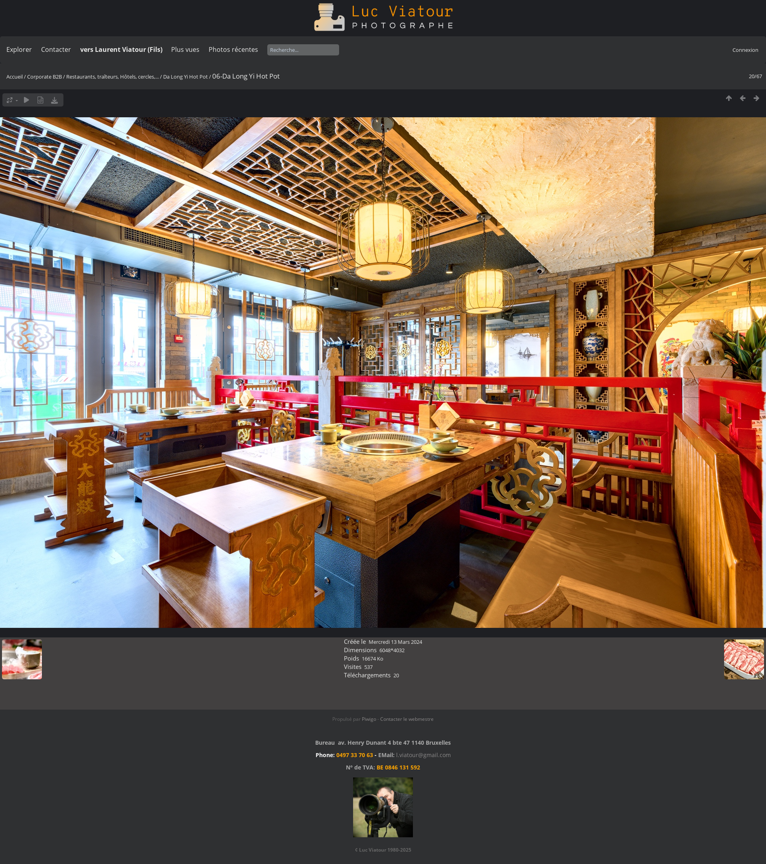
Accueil (14, 76)
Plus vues (185, 49)
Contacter (56, 49)
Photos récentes (233, 49)
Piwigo (369, 719)
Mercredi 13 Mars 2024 (395, 641)
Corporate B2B (44, 76)
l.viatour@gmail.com (423, 755)
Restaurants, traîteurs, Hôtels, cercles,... (112, 76)
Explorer (19, 49)
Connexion (745, 49)
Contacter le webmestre (407, 719)
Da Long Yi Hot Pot (185, 76)
